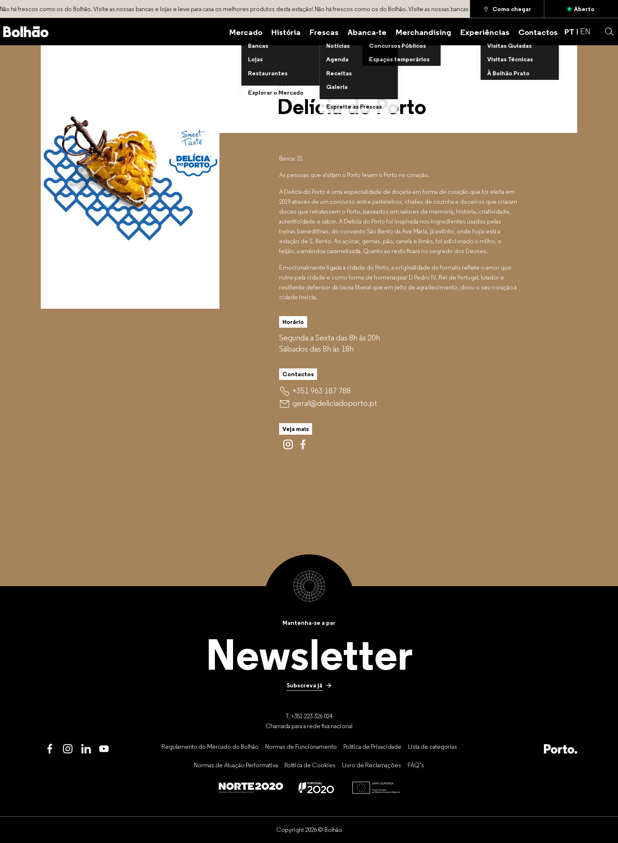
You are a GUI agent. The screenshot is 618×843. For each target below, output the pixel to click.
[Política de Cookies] (310, 764)
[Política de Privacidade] (372, 746)
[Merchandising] (423, 32)
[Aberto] (581, 9)
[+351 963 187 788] (321, 390)
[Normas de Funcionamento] (301, 746)
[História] (286, 32)
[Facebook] (50, 749)
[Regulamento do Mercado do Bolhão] (210, 746)
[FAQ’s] (416, 764)
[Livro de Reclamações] (371, 764)
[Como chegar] (507, 9)
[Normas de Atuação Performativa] (236, 764)
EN (585, 31)
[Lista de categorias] (432, 746)
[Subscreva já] (309, 685)
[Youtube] (104, 749)
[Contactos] (537, 32)
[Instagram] (68, 749)
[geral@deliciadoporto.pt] (334, 403)
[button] (609, 31)
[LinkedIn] (86, 749)
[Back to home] (26, 31)
